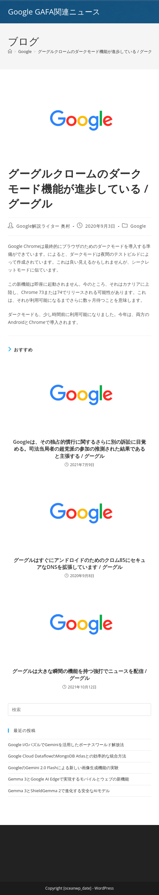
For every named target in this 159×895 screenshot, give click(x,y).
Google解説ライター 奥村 (43, 226)
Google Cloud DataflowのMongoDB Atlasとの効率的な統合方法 (67, 756)
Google (138, 226)
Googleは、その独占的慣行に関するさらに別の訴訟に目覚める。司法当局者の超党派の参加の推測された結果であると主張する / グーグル (79, 448)
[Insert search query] (79, 709)
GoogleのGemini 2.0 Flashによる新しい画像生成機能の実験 (63, 767)
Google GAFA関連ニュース (54, 11)
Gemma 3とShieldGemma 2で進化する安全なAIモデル (58, 790)
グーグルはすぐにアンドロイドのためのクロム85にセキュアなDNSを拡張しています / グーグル (79, 563)
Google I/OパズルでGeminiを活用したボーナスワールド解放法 (66, 744)
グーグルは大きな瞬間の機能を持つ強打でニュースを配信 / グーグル (79, 674)
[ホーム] (10, 51)
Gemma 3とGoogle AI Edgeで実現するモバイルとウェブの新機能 (68, 779)
